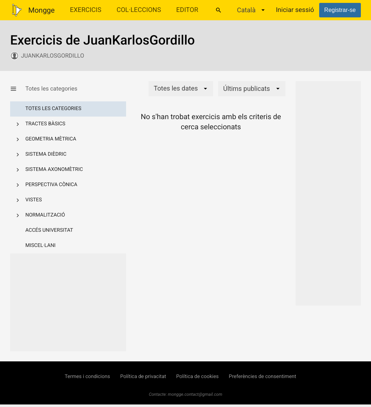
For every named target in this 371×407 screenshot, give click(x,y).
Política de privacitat (143, 376)
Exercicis (85, 10)
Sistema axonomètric (54, 169)
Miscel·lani (40, 245)
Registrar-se (340, 10)
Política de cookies (197, 376)
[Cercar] (218, 10)
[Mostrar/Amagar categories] (17, 88)
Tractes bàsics (45, 124)
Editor (187, 10)
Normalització (45, 215)
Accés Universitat (49, 230)
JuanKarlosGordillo (52, 55)
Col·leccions (139, 10)
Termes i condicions (87, 376)
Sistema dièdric (45, 154)
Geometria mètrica (50, 139)
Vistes (33, 200)
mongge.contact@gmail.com (195, 394)
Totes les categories (53, 109)
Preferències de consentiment (262, 376)
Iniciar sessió (295, 10)
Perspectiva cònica (51, 185)
